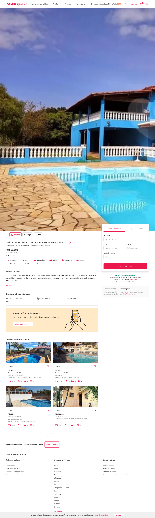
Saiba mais (133, 279)
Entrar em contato (125, 266)
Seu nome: (107, 235)
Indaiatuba (58, 471)
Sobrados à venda (109, 471)
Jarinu (56, 500)
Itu (55, 484)
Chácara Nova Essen (13, 475)
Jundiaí (57, 468)
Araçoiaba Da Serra (61, 487)
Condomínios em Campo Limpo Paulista (117, 475)
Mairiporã (57, 475)
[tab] (114, 229)
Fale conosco (130, 294)
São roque (58, 478)
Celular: (128, 244)
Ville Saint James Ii (13, 468)
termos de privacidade (101, 515)
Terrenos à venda (109, 468)
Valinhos (57, 494)
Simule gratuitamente (23, 324)
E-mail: (106, 244)
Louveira (57, 491)
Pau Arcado (10, 465)
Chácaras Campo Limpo (15, 471)
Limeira (57, 507)
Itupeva (57, 481)
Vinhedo (57, 497)
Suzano (57, 503)
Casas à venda (108, 465)
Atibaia (57, 465)
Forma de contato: (109, 253)
